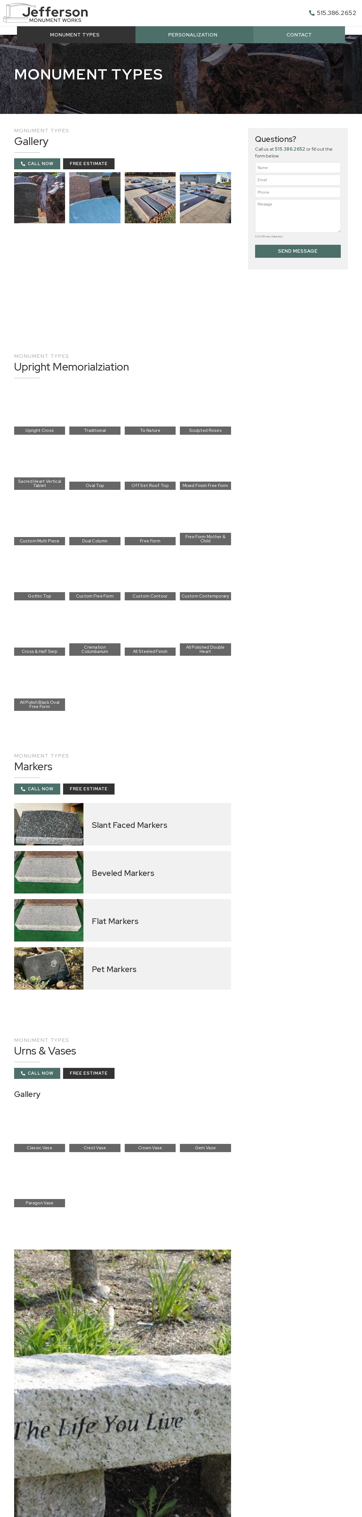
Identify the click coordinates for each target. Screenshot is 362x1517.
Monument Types (76, 34)
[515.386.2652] (311, 13)
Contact (299, 34)
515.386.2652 (336, 13)
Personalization (194, 34)
